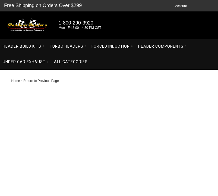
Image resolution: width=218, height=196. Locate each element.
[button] (23, 46)
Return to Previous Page (41, 81)
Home (15, 81)
